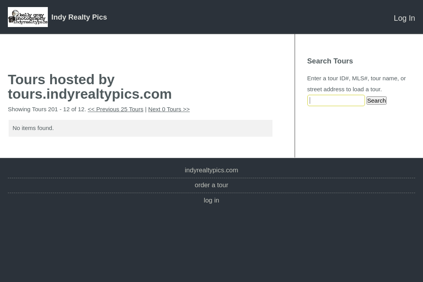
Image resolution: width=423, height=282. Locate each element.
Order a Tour (212, 185)
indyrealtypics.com (211, 170)
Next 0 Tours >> (169, 109)
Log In (404, 18)
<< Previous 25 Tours (115, 109)
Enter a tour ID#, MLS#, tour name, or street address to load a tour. (356, 83)
